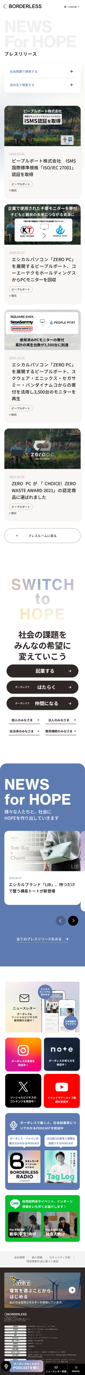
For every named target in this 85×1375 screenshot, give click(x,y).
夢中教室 (30, 1340)
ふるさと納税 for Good (51, 1329)
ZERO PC (30, 1332)
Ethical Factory (72, 1355)
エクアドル (56, 1359)
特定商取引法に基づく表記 (42, 1261)
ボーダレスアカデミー (34, 1352)
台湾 (66, 1361)
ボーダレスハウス (33, 1338)
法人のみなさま (58, 720)
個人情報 (37, 1257)
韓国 (62, 1361)
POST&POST (32, 1326)
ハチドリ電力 (51, 1326)
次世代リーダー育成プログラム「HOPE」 (54, 1352)
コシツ (30, 1349)
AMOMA (30, 1355)
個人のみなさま (22, 720)
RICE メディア (32, 1329)
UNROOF (30, 1343)
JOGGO (36, 1355)
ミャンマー (41, 1359)
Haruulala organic (61, 1355)
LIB (41, 1355)
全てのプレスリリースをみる (39, 938)
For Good (40, 1329)
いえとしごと (38, 1343)
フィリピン (72, 1359)
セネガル (48, 1361)
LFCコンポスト (41, 1326)
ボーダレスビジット (45, 1338)
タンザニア (64, 1359)
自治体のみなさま (22, 731)
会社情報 (19, 1257)
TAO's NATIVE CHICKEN (35, 1357)
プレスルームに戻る (42, 536)
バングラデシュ (32, 1359)
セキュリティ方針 (59, 1257)
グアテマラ (49, 1359)
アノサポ (37, 1332)
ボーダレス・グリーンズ (35, 1335)
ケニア (54, 1361)
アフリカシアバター (49, 1355)
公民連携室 (31, 1346)
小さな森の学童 (38, 1340)
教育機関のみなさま (59, 731)
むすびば (54, 1338)
